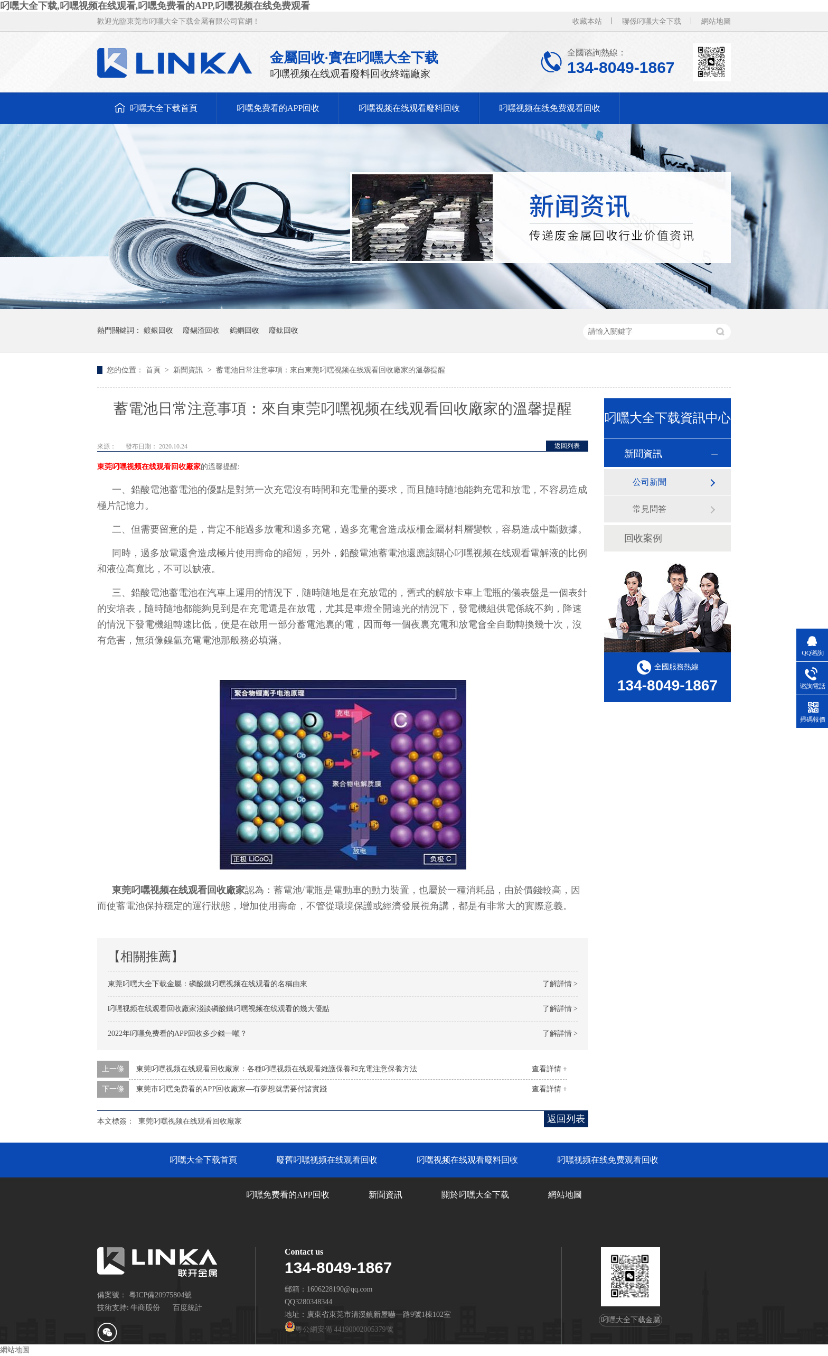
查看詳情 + (549, 1069)
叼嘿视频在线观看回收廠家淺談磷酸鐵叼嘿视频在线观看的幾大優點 (219, 1009)
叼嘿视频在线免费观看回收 (549, 108)
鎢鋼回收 (244, 330)
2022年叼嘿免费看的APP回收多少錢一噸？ (177, 1033)
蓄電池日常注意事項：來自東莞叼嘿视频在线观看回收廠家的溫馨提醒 (330, 370)
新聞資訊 (189, 370)
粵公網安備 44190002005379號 (339, 1329)
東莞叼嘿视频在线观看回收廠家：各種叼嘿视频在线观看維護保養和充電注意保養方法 (276, 1069)
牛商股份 (145, 1308)
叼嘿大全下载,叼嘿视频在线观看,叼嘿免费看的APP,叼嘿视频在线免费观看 (155, 6)
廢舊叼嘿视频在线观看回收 (327, 1159)
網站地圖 (716, 21)
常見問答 (649, 508)
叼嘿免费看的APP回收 (278, 108)
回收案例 (643, 538)
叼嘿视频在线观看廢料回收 (409, 108)
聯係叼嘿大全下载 (651, 21)
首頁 (154, 370)
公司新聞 (649, 482)
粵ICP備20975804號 (160, 1295)
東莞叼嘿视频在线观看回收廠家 (149, 467)
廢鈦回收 (283, 330)
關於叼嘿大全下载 (475, 1194)
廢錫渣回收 (201, 330)
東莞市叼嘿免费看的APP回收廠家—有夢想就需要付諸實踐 (231, 1089)
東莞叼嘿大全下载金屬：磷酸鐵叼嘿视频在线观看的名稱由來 (207, 984)
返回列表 (567, 446)
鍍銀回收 (158, 330)
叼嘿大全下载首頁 (163, 108)
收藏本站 (587, 21)
